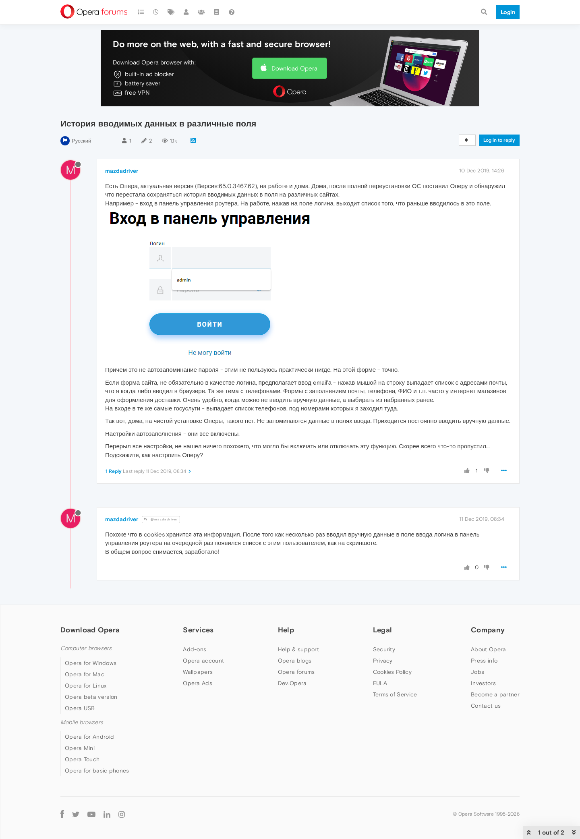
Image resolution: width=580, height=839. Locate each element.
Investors (483, 683)
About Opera (488, 649)
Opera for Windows (90, 663)
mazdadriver (121, 171)
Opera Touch (82, 759)
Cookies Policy (392, 672)
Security (384, 649)
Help (286, 630)
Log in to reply (499, 140)
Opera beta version (91, 697)
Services (198, 630)
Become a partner (495, 694)
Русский (81, 141)
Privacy (383, 660)
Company (488, 630)
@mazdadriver (161, 519)
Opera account (203, 660)
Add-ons (194, 649)
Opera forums (296, 672)
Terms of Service (395, 694)
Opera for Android (89, 736)
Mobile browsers (81, 722)
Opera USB (80, 708)
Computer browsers (86, 648)
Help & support (298, 649)
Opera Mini (80, 748)
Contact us (486, 705)
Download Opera (294, 68)
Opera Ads (197, 683)
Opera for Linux (86, 685)
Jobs (477, 672)
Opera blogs (294, 660)
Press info (484, 660)
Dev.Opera (292, 683)
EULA (380, 683)
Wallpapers (198, 672)
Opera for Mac (84, 674)
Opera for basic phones (97, 770)
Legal (382, 630)
